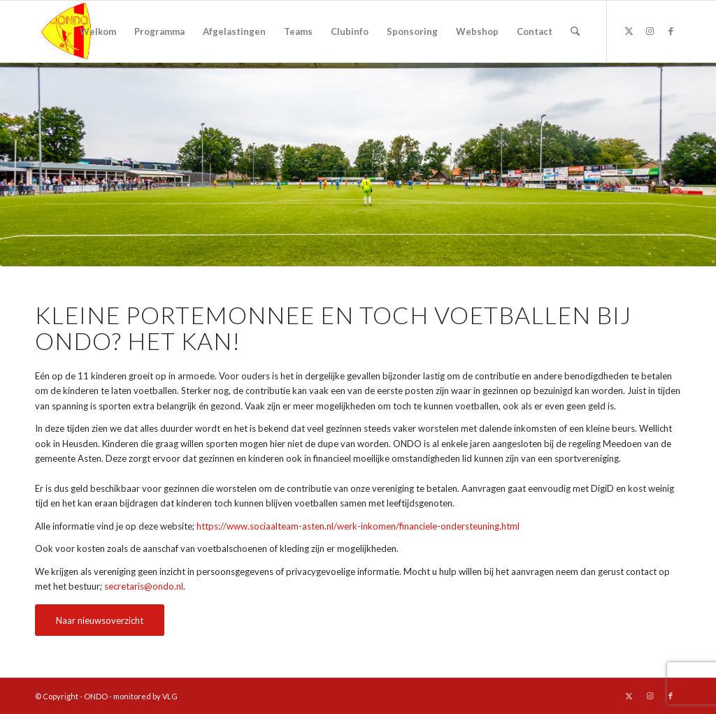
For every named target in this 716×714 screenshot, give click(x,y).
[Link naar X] (628, 30)
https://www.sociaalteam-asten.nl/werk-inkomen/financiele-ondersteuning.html (358, 526)
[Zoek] (575, 31)
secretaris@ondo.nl (143, 586)
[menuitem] (98, 31)
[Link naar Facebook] (670, 30)
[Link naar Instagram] (649, 30)
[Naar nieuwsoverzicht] (99, 620)
